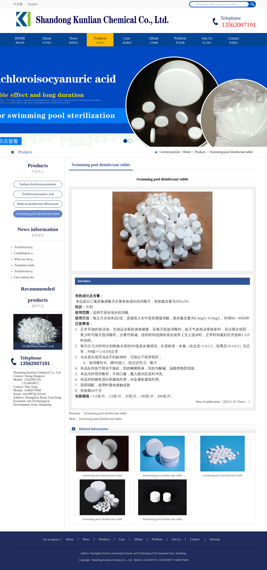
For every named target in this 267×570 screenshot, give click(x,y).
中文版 (18, 4)
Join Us (207, 42)
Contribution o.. (24, 253)
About (47, 42)
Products (100, 42)
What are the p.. (24, 259)
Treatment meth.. (25, 265)
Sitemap (215, 539)
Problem (180, 42)
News (73, 42)
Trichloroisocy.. (24, 247)
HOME (20, 42)
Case (127, 42)
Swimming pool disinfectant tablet (231, 152)
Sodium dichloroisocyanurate (38, 184)
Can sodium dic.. (24, 277)
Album (153, 42)
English (33, 4)
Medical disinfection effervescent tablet (38, 207)
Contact (234, 42)
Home (187, 152)
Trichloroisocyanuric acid (38, 194)
